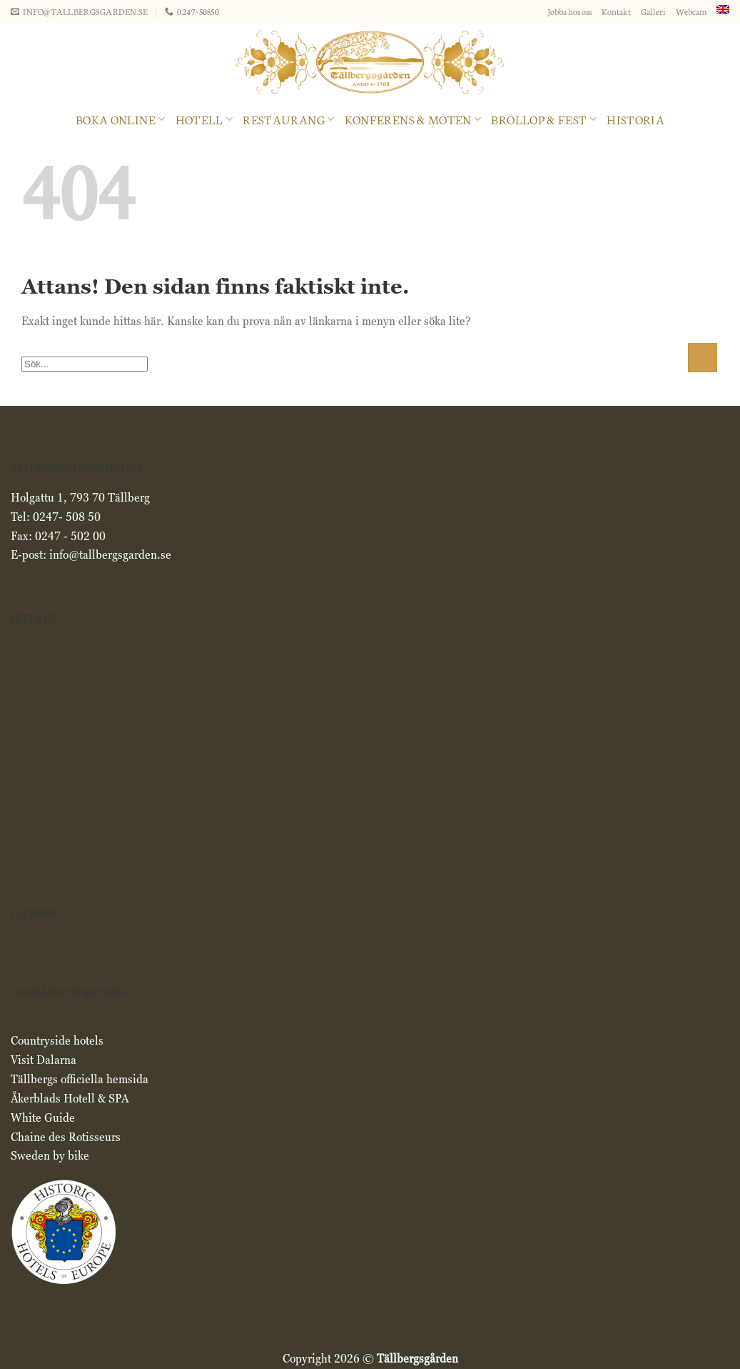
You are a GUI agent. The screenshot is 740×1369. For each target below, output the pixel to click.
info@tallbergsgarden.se (110, 555)
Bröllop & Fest (544, 119)
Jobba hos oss (569, 11)
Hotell (204, 119)
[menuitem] (722, 9)
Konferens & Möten (413, 119)
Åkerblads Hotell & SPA (69, 1098)
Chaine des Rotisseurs (66, 1137)
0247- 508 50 (67, 517)
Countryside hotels (58, 1040)
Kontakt (616, 11)
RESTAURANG (288, 119)
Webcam (691, 11)
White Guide (43, 1118)
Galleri (653, 11)
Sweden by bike (50, 1156)
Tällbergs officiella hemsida (79, 1079)
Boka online (121, 119)
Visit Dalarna (43, 1060)
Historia (635, 119)
